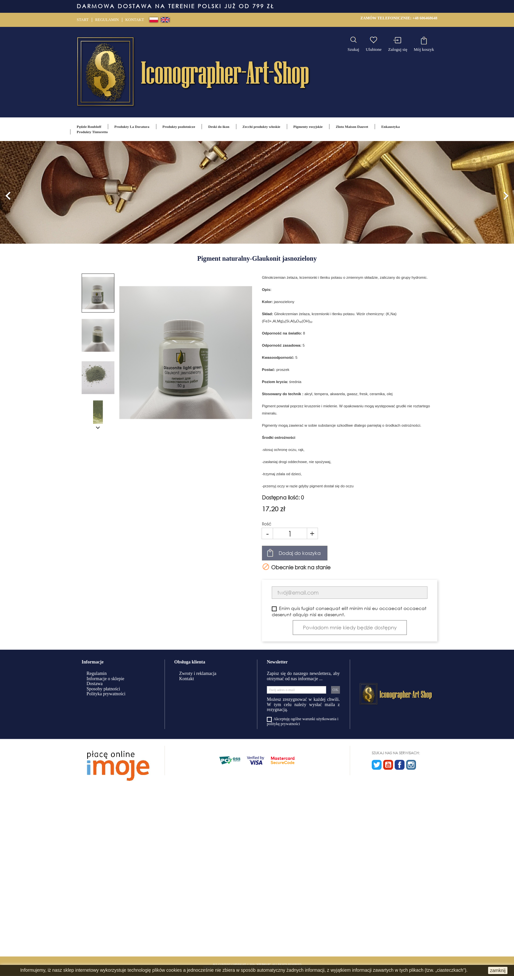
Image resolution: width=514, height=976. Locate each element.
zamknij (497, 970)
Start (83, 19)
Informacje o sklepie (105, 678)
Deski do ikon (218, 127)
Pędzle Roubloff (89, 127)
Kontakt (134, 19)
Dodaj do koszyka (300, 553)
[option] (257, 192)
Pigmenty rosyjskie (308, 127)
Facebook (400, 765)
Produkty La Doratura (131, 127)
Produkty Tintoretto (92, 132)
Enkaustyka (390, 127)
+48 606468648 (424, 18)
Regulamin (107, 19)
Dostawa (95, 683)
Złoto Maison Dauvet (352, 127)
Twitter (377, 765)
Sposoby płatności (103, 688)
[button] (8, 192)
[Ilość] (290, 533)
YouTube (388, 765)
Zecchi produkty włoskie (261, 127)
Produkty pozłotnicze (179, 127)
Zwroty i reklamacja (198, 673)
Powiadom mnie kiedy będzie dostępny (350, 627)
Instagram (411, 765)
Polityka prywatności (106, 693)
